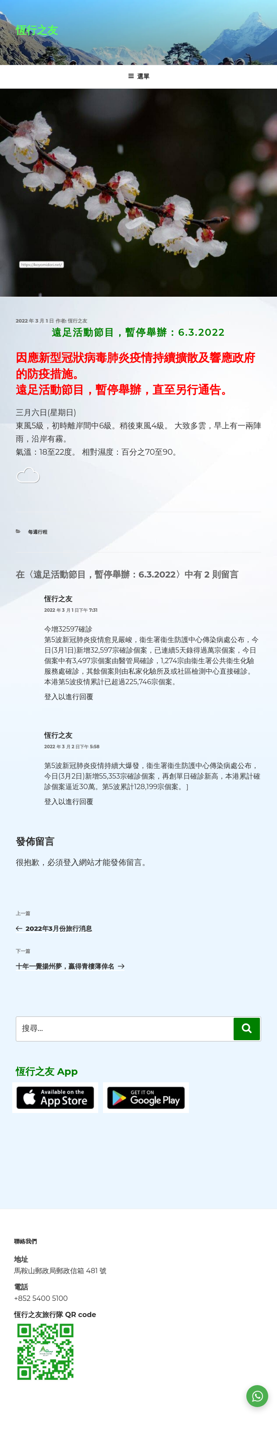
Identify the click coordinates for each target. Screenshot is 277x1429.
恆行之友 (37, 30)
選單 (138, 76)
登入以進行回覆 (68, 697)
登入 (71, 862)
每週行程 (37, 532)
